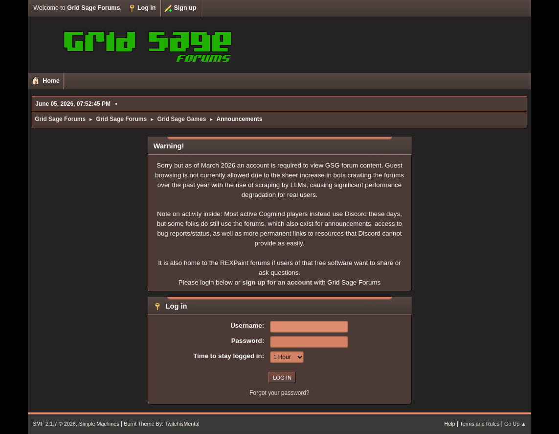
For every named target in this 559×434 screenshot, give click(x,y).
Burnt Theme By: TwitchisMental (161, 424)
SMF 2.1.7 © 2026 (54, 424)
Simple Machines (99, 424)
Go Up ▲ (515, 424)
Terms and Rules (479, 424)
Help (449, 424)
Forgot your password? (279, 392)
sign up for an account (277, 282)
